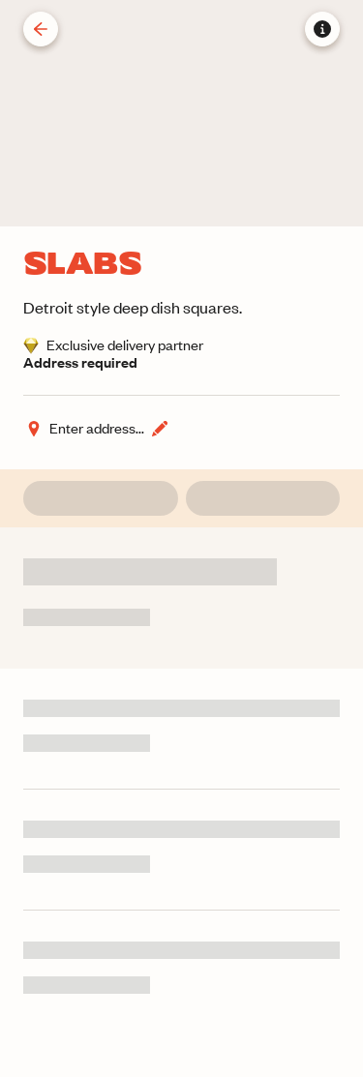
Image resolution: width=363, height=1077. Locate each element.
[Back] (40, 29)
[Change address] (96, 428)
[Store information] (322, 29)
